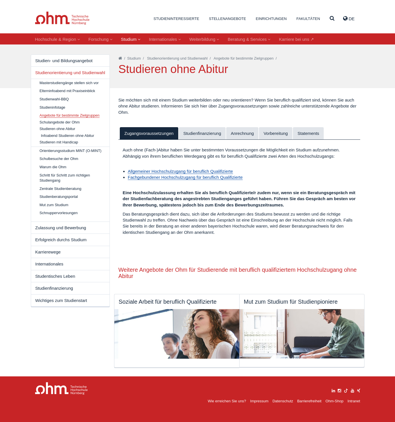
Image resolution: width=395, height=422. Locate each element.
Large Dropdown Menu (61, 388)
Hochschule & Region (57, 39)
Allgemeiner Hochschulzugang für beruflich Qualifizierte (180, 171)
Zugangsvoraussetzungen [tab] (149, 133)
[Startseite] (120, 58)
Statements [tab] (308, 133)
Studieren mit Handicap (59, 142)
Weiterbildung (204, 39)
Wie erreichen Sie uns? (227, 401)
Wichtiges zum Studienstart (61, 300)
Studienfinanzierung (54, 288)
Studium (130, 39)
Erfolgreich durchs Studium (61, 239)
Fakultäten (308, 19)
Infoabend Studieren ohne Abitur (67, 135)
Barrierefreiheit (309, 401)
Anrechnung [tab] (242, 133)
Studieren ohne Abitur (57, 129)
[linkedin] (333, 389)
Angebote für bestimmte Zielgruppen (244, 58)
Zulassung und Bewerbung (60, 227)
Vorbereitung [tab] (276, 133)
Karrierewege (48, 251)
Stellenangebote (227, 19)
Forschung (100, 39)
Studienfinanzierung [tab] (202, 133)
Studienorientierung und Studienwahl (70, 72)
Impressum (259, 401)
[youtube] (352, 389)
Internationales (165, 39)
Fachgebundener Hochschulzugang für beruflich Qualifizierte (185, 177)
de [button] (349, 18)
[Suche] (332, 19)
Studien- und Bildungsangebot (64, 60)
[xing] (358, 389)
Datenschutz (282, 401)
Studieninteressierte (176, 19)
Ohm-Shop (334, 401)
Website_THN (62, 18)
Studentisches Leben (55, 276)
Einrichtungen (271, 19)
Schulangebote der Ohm (60, 122)
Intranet (353, 401)
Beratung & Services (249, 39)
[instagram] (339, 389)
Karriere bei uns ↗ (296, 39)
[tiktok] (346, 389)
